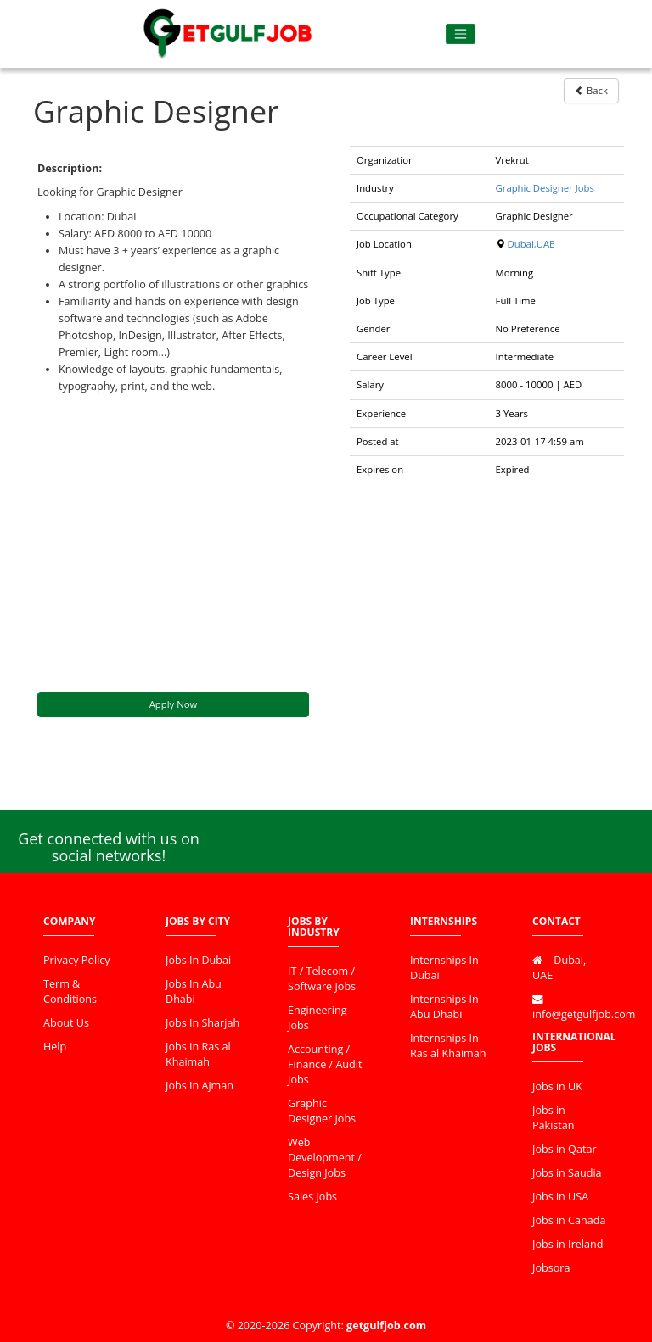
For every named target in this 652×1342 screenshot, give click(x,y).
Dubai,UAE (530, 243)
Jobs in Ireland (567, 1244)
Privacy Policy (76, 960)
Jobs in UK (557, 1086)
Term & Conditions (70, 991)
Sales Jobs (312, 1196)
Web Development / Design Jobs (325, 1157)
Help (54, 1046)
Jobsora (551, 1268)
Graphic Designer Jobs (545, 187)
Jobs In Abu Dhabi (194, 991)
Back (591, 90)
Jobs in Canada (568, 1220)
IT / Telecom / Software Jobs (322, 979)
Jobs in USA (560, 1196)
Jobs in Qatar (564, 1149)
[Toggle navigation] (460, 34)
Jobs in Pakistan (553, 1118)
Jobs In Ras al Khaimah (198, 1054)
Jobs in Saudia (567, 1173)
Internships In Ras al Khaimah (448, 1046)
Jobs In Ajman (199, 1085)
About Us (66, 1023)
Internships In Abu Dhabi (444, 1007)
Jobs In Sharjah (202, 1023)
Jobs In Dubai (198, 960)
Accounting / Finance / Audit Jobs (325, 1064)
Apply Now (173, 704)
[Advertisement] (173, 543)
